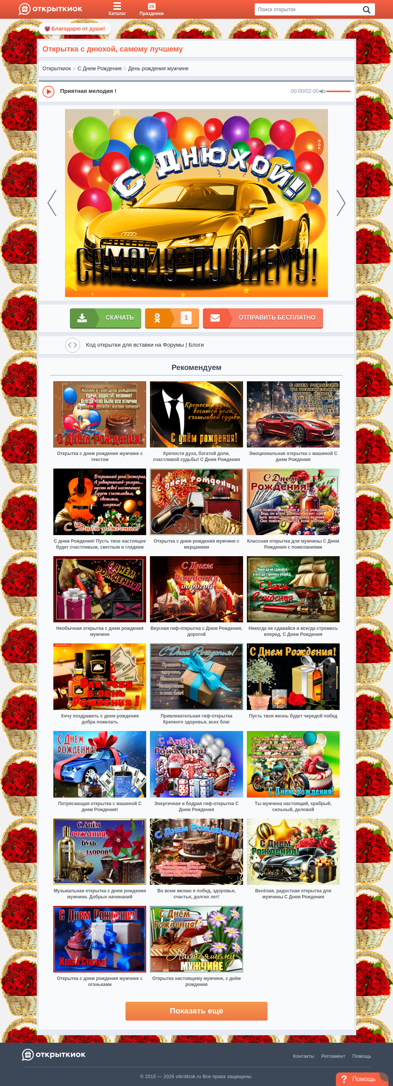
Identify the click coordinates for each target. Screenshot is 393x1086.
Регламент (333, 1056)
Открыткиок (56, 68)
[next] (341, 203)
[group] (196, 91)
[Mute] (322, 92)
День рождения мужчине (158, 68)
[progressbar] (338, 91)
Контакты (303, 1056)
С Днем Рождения (99, 68)
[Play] (48, 92)
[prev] (52, 203)
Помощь (361, 1056)
